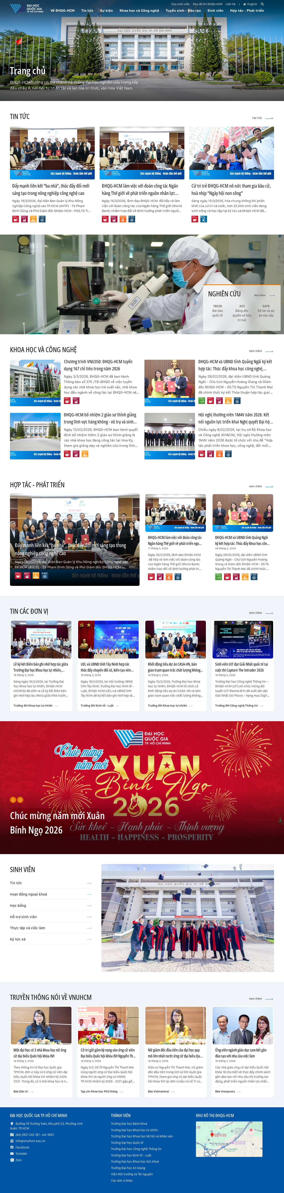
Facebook (22, 1147)
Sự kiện (106, 10)
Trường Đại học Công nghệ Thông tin (136, 1149)
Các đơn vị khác (122, 1180)
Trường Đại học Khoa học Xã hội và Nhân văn (142, 1136)
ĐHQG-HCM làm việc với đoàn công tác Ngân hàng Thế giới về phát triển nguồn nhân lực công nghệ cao (140, 193)
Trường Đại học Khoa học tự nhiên (134, 1130)
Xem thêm (264, 295)
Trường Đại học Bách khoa (129, 1123)
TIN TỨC (262, 118)
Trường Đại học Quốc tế (127, 1142)
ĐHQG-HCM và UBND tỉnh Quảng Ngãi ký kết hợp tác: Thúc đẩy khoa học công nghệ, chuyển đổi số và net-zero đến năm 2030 (235, 368)
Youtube (21, 1153)
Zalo (19, 1160)
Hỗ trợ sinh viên (50, 917)
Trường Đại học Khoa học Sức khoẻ (135, 1161)
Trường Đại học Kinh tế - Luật (131, 1155)
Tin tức (50, 883)
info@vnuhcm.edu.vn (30, 1141)
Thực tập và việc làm (50, 928)
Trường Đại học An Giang (128, 1168)
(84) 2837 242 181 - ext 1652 (35, 1135)
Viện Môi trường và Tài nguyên (132, 1174)
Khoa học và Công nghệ (139, 10)
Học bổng (50, 905)
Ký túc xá (50, 939)
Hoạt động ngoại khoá (50, 894)
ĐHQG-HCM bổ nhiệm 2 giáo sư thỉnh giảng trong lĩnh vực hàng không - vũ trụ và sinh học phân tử (100, 422)
